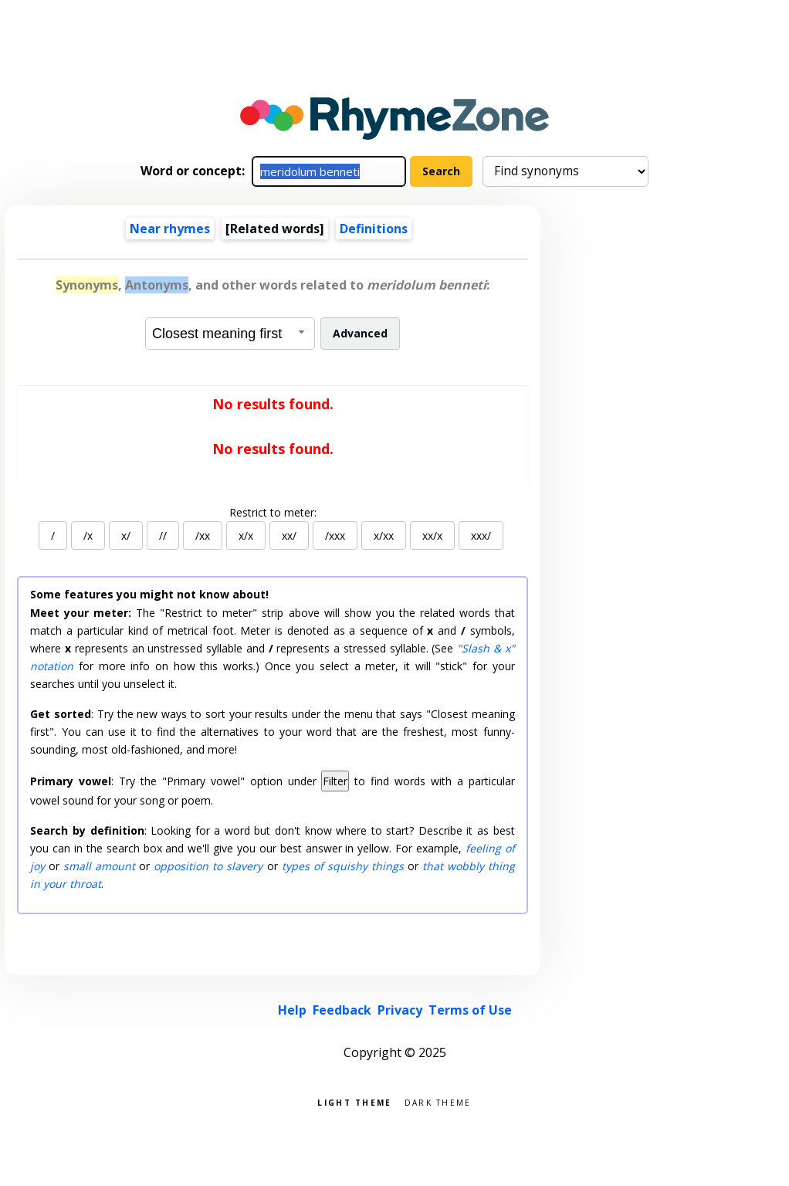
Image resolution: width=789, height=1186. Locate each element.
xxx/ (481, 535)
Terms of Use (470, 1009)
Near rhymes (170, 228)
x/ (125, 535)
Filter (335, 781)
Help (292, 1009)
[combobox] (230, 333)
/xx (202, 535)
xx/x (432, 535)
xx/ (289, 535)
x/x (246, 535)
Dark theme (438, 1101)
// (163, 535)
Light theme (354, 1101)
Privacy (400, 1009)
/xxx (335, 535)
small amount (99, 866)
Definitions (374, 228)
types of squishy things (343, 866)
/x (88, 535)
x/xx (384, 535)
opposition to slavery (208, 866)
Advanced (360, 333)
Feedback (342, 1009)
